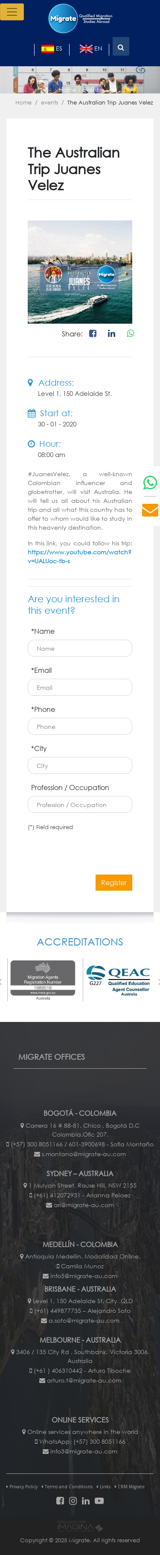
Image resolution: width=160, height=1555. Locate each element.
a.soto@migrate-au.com (84, 1320)
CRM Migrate (130, 1487)
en (91, 48)
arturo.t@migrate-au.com (84, 1380)
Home (23, 102)
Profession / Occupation (70, 787)
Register (114, 882)
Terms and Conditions (67, 1487)
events (49, 102)
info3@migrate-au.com (83, 1451)
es (51, 48)
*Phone (43, 709)
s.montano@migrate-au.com (84, 1154)
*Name (43, 631)
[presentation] (92, 847)
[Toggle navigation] (12, 11)
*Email (41, 670)
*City (39, 748)
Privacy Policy (22, 1487)
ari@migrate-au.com (84, 1205)
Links (104, 1487)
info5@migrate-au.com (83, 1276)
